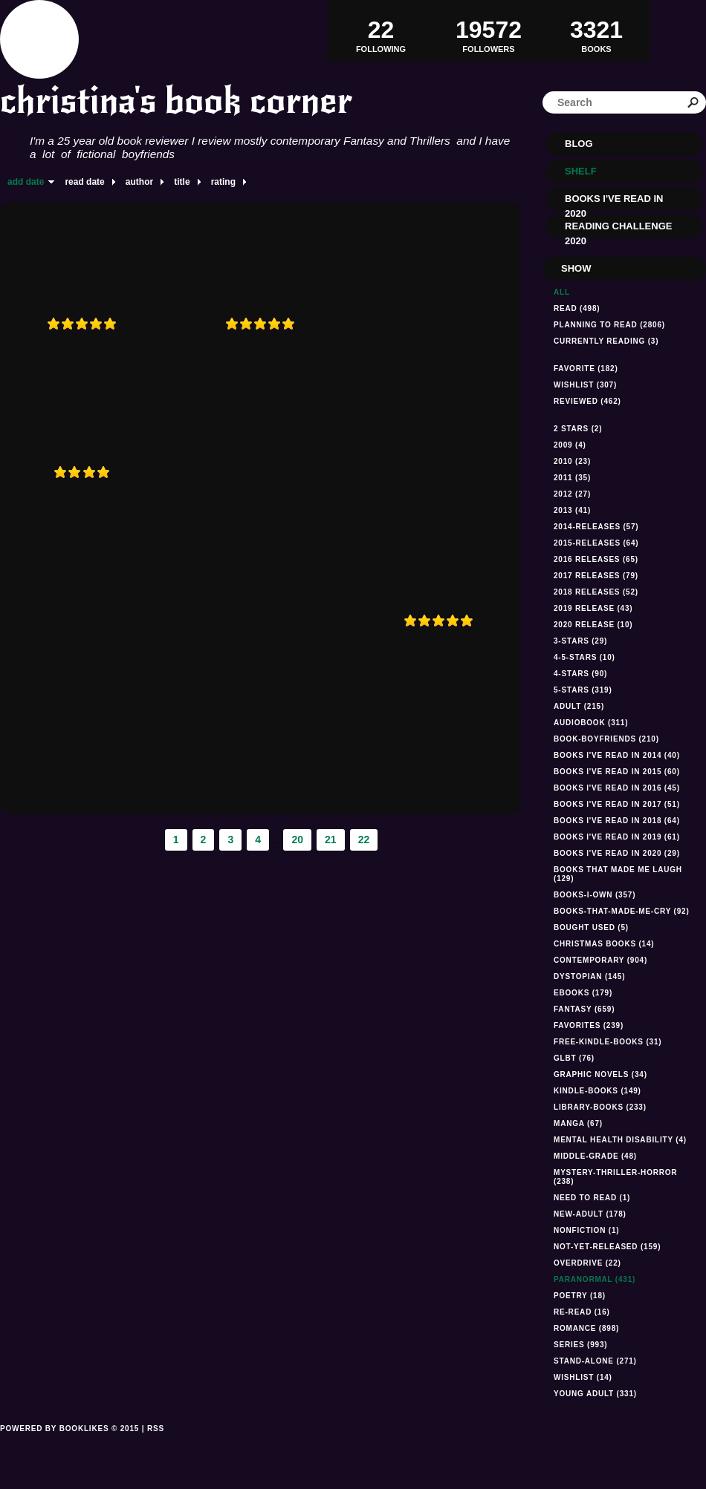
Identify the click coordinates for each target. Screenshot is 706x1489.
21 (331, 839)
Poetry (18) (580, 1296)
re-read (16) (582, 1312)
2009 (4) (570, 445)
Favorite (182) (586, 368)
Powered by (69, 1445)
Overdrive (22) (587, 1263)
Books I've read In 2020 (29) (617, 853)
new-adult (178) (590, 1214)
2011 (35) (572, 478)
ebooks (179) (583, 993)
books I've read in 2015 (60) (617, 772)
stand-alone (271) (595, 1361)
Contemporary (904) (600, 960)
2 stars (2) (578, 429)
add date (25, 182)
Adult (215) (579, 706)
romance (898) (586, 1328)
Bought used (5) (591, 927)
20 (297, 839)
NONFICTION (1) (586, 1230)
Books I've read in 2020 (614, 202)
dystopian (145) (589, 976)
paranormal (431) (594, 1279)
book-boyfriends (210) (606, 739)
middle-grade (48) (595, 1156)
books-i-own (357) (594, 895)
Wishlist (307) (585, 385)
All (562, 292)
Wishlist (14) (583, 1377)
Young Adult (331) (595, 1394)
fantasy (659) (584, 1009)
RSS (155, 1428)
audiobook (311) (591, 723)
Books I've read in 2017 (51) (617, 804)
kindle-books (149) (597, 1091)
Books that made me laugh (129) (618, 874)
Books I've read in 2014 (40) (617, 755)
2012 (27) (572, 494)
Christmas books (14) (604, 944)
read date (84, 182)
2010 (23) (572, 461)
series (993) (580, 1345)
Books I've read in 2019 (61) (617, 837)
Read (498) (577, 308)
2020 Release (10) (593, 625)
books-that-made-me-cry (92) (622, 911)
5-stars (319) (583, 690)
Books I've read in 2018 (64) (617, 821)
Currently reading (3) (606, 341)
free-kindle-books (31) (607, 1042)
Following (380, 30)
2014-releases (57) (596, 527)
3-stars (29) (580, 641)
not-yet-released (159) (607, 1247)
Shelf (581, 171)
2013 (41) (572, 510)
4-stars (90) (580, 674)
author (139, 182)
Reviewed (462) (587, 401)
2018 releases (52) (596, 592)
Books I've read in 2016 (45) (617, 788)
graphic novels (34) (600, 1074)
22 (364, 839)
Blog (579, 143)
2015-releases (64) (596, 543)
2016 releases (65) (596, 559)
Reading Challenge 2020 (618, 229)
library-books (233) (600, 1107)
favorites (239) (589, 1025)
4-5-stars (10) (584, 657)
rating (223, 182)
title (182, 182)
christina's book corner (176, 100)
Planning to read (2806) (609, 325)
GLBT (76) (574, 1058)
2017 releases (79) (596, 576)
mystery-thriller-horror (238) (615, 1176)
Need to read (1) (592, 1198)
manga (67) (578, 1123)
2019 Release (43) (593, 608)
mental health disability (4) (620, 1140)
